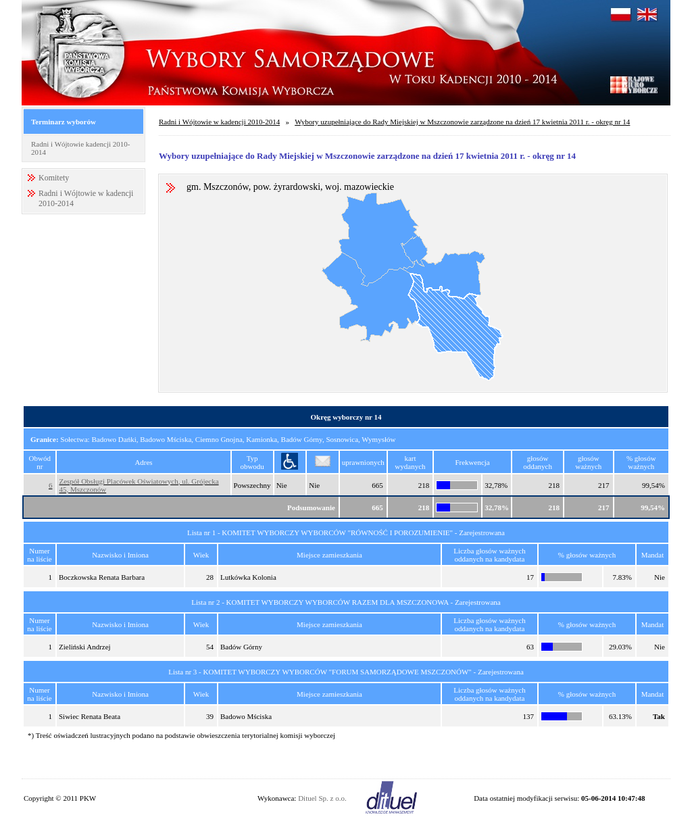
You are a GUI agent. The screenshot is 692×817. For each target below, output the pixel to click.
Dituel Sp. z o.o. (322, 798)
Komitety (54, 177)
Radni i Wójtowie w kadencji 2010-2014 (219, 122)
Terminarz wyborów (63, 122)
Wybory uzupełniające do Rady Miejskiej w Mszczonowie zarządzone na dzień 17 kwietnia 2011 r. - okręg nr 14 (462, 122)
